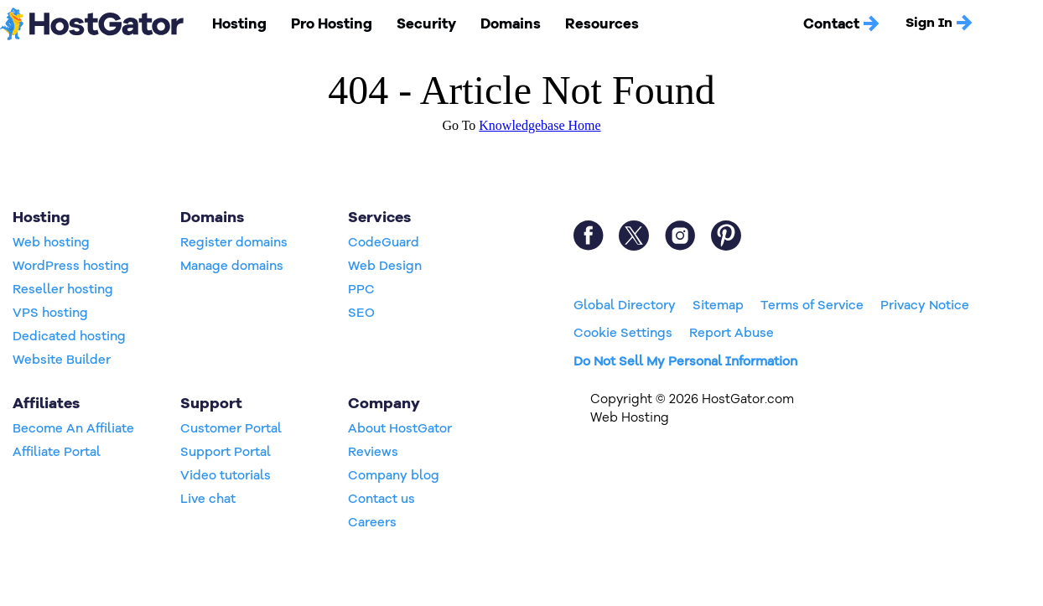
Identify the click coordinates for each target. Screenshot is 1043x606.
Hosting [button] (238, 23)
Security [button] (420, 23)
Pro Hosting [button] (327, 23)
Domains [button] (501, 23)
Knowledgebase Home (539, 125)
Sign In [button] (923, 23)
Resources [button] (588, 23)
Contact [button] (826, 23)
